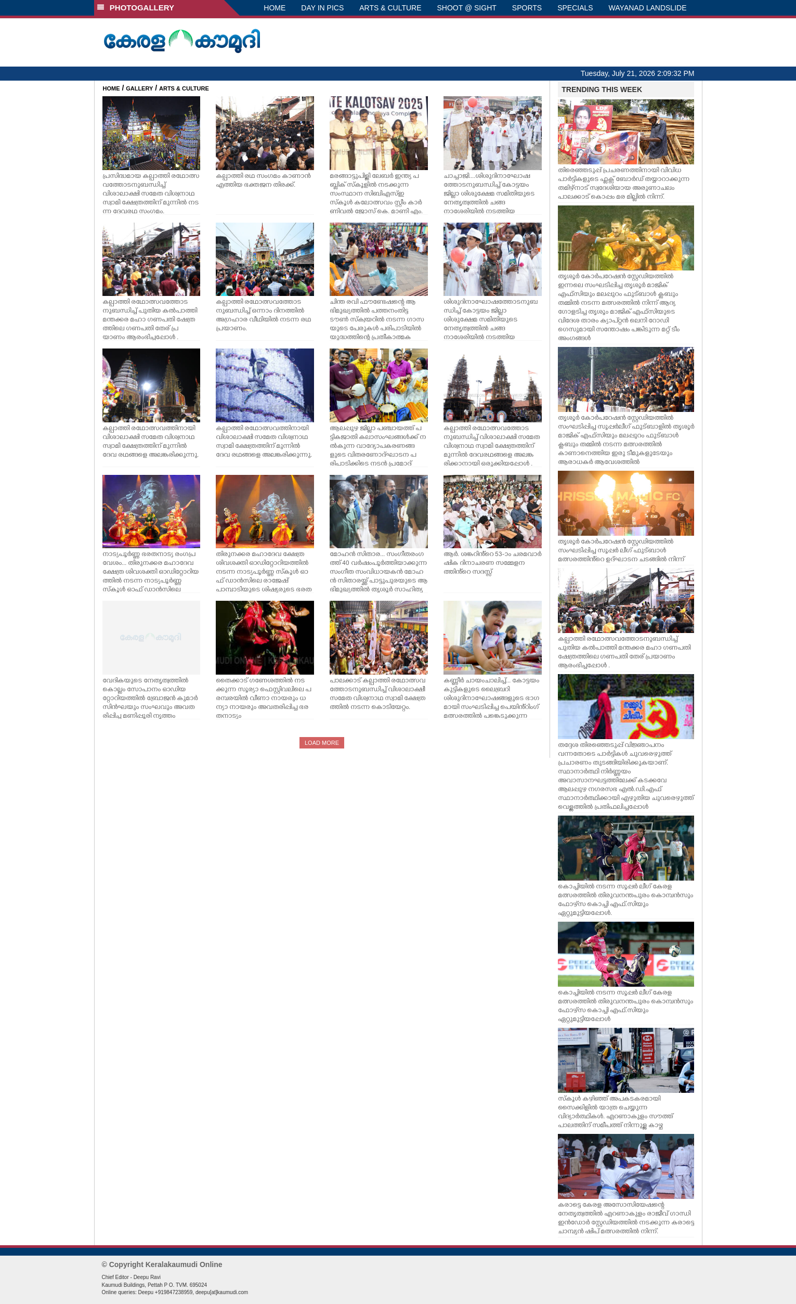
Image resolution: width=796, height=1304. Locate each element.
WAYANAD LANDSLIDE (648, 8)
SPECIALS (575, 8)
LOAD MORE (322, 743)
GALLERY (139, 88)
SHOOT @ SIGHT (467, 8)
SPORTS (527, 8)
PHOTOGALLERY (136, 7)
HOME (274, 8)
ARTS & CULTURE (390, 8)
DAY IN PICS (322, 8)
